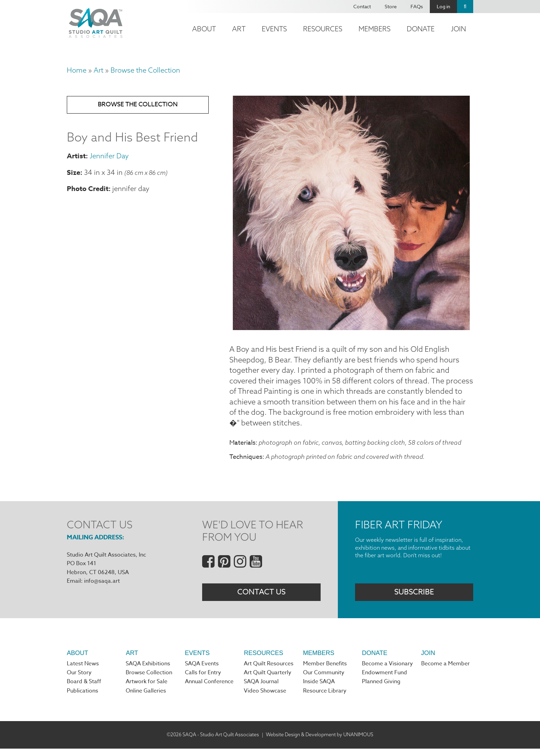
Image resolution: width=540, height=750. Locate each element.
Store (391, 6)
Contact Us (261, 593)
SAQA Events (202, 665)
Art (239, 28)
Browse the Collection (145, 70)
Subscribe (414, 593)
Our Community (323, 674)
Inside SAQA (319, 683)
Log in (443, 6)
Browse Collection (149, 674)
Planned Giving (381, 683)
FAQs (417, 6)
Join (458, 28)
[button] (351, 327)
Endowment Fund (384, 674)
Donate (421, 28)
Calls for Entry (203, 674)
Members (375, 28)
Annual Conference (209, 683)
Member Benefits (325, 665)
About (204, 28)
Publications (82, 692)
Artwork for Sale (146, 683)
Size (73, 173)
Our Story (79, 674)
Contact (362, 6)
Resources (322, 28)
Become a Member (445, 665)
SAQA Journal (261, 683)
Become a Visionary (387, 665)
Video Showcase (265, 692)
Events (274, 28)
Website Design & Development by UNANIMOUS (319, 736)
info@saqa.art (102, 582)
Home (76, 70)
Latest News (83, 665)
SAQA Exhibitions (148, 665)
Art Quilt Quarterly (267, 674)
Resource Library (324, 692)
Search (465, 6)
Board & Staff (84, 683)
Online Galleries (146, 692)
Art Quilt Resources (268, 665)
